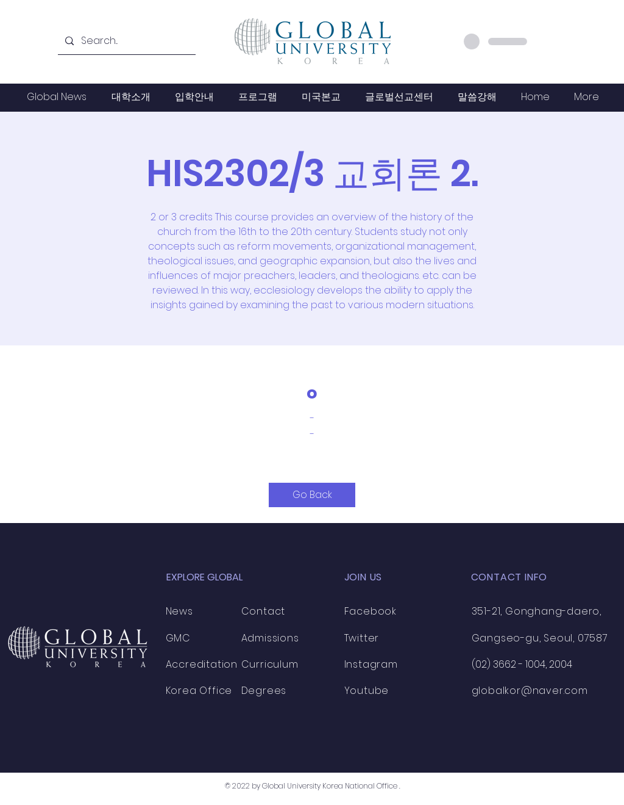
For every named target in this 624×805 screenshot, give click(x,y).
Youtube (366, 691)
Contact (263, 611)
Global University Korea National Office (329, 786)
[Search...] (125, 40)
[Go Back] (312, 495)
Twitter (362, 638)
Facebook (370, 611)
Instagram (371, 664)
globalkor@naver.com (530, 691)
